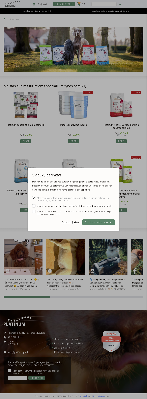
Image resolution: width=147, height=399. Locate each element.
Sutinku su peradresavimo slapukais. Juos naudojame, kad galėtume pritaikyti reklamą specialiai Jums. (74, 212)
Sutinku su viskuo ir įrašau (98, 222)
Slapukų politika (82, 190)
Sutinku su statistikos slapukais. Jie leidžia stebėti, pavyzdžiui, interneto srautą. (75, 206)
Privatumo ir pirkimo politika (61, 190)
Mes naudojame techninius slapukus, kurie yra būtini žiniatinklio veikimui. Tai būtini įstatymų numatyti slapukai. (73, 199)
